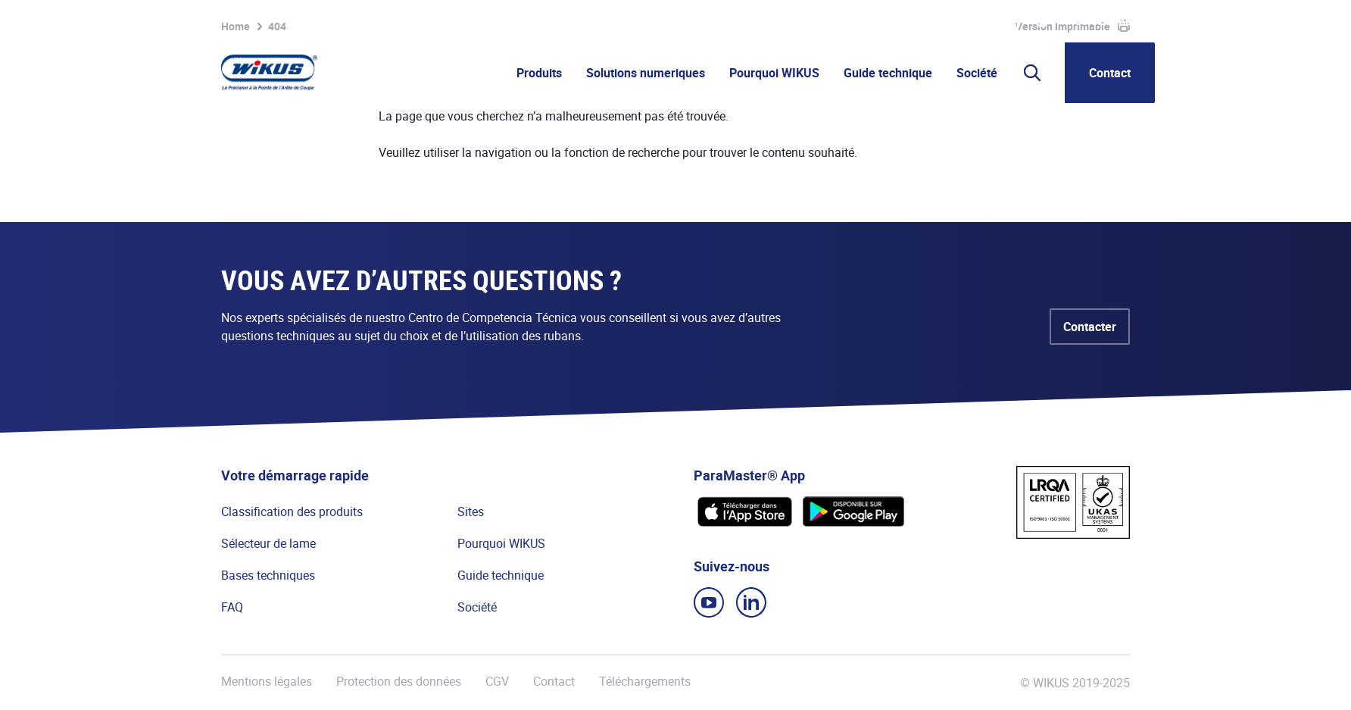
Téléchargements (645, 682)
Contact (1110, 72)
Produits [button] (539, 72)
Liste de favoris (780, 21)
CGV (497, 682)
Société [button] (976, 72)
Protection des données (398, 682)
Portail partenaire (887, 21)
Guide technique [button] (888, 72)
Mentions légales (266, 682)
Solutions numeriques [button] (645, 72)
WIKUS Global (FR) (1105, 21)
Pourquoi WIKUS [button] (774, 72)
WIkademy (973, 21)
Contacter (1089, 326)
